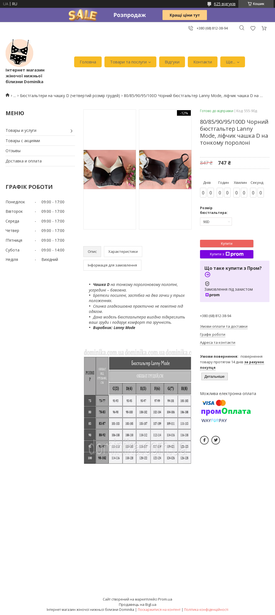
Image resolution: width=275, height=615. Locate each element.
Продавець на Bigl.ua (137, 604)
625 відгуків (225, 3)
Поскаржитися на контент (159, 609)
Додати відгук (252, 28)
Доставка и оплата (24, 161)
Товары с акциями (23, 140)
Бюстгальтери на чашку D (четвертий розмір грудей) (70, 95)
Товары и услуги (21, 130)
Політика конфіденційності (206, 609)
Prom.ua (165, 599)
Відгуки (172, 62)
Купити (226, 243)
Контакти (202, 62)
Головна (88, 62)
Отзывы (13, 150)
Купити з (226, 254)
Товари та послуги (128, 62)
